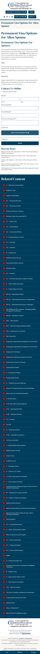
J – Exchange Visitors (12, 466)
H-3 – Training (10, 419)
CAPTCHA (4, 127)
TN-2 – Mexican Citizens (13, 587)
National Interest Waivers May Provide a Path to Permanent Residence (19, 513)
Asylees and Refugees (12, 195)
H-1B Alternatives (11, 398)
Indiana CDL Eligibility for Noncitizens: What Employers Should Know (19, 160)
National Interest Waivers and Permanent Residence (21, 508)
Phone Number (6, 105)
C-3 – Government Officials (14, 232)
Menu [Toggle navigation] (32, 12)
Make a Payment (20, 16)
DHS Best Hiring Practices (13, 258)
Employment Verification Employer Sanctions (19, 357)
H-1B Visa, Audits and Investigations (16, 404)
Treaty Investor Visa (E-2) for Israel (16, 597)
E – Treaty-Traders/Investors (14, 289)
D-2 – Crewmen (10, 247)
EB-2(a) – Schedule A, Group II (15, 315)
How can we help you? (8, 119)
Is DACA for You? (11, 461)
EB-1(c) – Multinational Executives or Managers (19, 304)
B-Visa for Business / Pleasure (15, 211)
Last (22, 102)
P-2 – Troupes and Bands (13, 545)
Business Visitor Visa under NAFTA (16, 216)
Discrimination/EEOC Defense (14, 263)
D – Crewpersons (11, 253)
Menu (20, 652)
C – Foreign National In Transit (15, 237)
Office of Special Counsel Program (16, 535)
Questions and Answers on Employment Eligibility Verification (20, 566)
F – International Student (13, 372)
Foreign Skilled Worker (12, 378)
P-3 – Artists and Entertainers (14, 550)
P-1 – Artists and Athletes (13, 540)
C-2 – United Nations (12, 227)
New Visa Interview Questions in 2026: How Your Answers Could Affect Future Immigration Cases (19, 164)
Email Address (6, 112)
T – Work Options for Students (15, 582)
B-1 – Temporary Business (13, 201)
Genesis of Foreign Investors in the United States (20, 388)
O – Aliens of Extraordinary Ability (15, 529)
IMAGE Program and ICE (13, 450)
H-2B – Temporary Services (14, 414)
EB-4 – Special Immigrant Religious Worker (18, 326)
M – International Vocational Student (16, 492)
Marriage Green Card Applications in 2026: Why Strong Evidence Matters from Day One (19, 152)
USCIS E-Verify (10, 603)
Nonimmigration (11, 519)
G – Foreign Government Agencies (16, 383)
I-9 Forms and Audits (12, 440)
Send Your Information (19, 132)
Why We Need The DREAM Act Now (16, 613)
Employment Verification (13, 352)
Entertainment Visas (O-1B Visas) (15, 362)
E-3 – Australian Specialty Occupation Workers (19, 278)
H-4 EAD (8, 424)
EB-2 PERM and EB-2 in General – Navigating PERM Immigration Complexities (21, 310)
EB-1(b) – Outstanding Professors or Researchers (20, 299)
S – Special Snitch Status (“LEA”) (15, 577)
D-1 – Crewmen (10, 242)
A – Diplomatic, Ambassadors (14, 185)
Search (31, 16)
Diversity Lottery (11, 268)
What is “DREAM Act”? (12, 608)
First (2, 102)
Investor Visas (10, 456)
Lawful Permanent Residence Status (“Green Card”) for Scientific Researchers (21, 487)
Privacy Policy (28, 638)
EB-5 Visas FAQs (11, 336)
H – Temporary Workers (13, 430)
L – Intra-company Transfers (14, 482)
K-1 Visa (23, 53)
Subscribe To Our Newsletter (16, 12)
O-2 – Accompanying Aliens (14, 524)
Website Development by (20, 633)
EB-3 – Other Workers (12, 321)
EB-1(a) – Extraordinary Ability (14, 294)
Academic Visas (11, 190)
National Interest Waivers (13, 503)
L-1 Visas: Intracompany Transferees (16, 476)
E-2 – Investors (10, 273)
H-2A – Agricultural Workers (14, 409)
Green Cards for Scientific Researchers (17, 393)
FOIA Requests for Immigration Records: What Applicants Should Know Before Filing (19, 168)
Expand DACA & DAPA (12, 367)
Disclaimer (21, 638)
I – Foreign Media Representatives (16, 445)
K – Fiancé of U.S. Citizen (13, 471)
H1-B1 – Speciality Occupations (15, 435)
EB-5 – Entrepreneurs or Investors (15, 331)
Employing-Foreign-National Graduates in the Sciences (21, 341)
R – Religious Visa (11, 571)
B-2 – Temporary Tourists (13, 206)
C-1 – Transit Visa (11, 221)
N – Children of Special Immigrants (16, 498)
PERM (8, 555)
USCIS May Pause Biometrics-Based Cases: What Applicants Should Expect (18, 156)
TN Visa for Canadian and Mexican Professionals (20, 592)
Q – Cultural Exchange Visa (14, 561)
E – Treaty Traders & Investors (14, 284)
